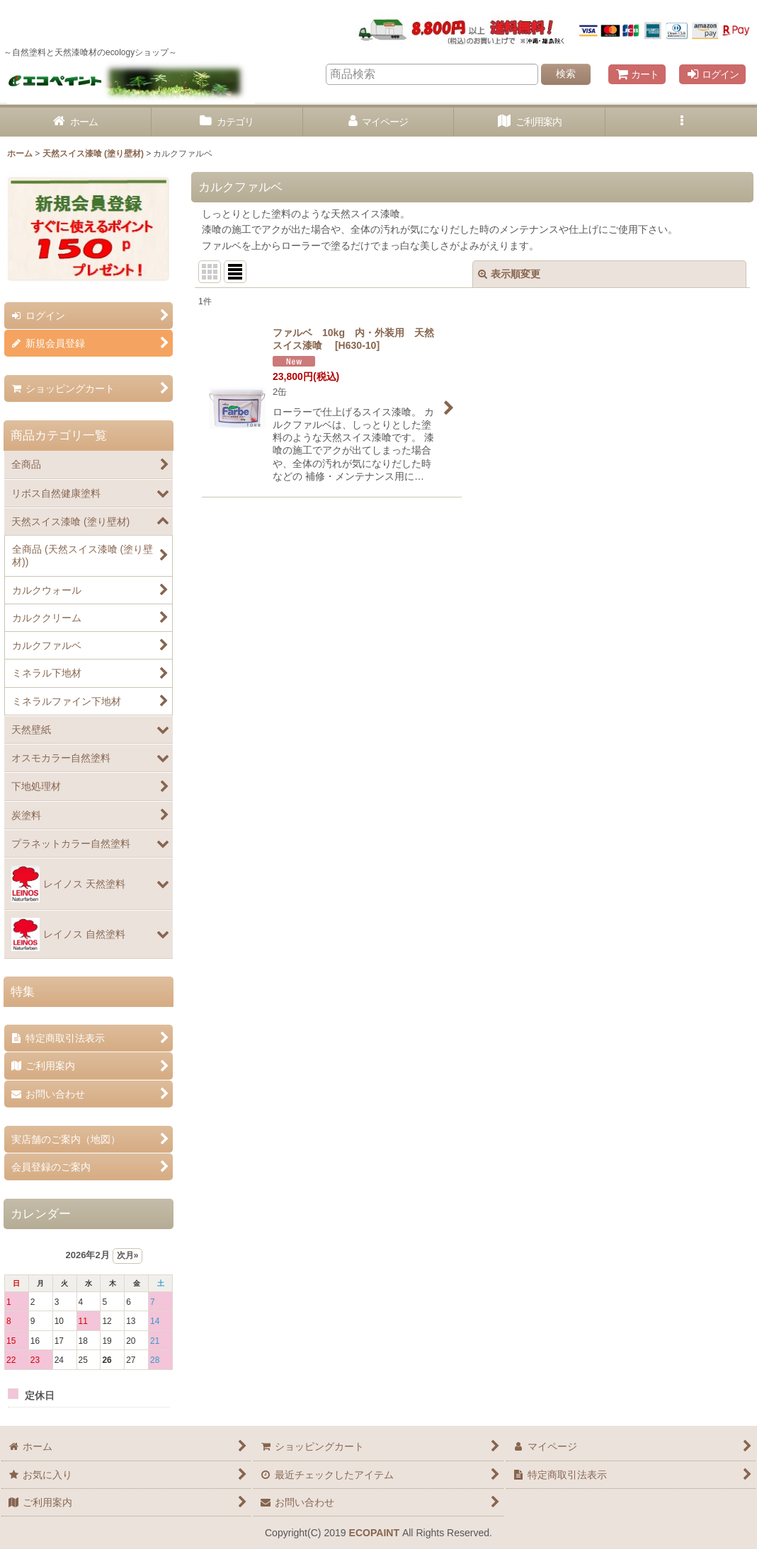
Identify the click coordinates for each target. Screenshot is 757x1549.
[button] (681, 122)
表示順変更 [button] (509, 274)
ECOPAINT (374, 1532)
